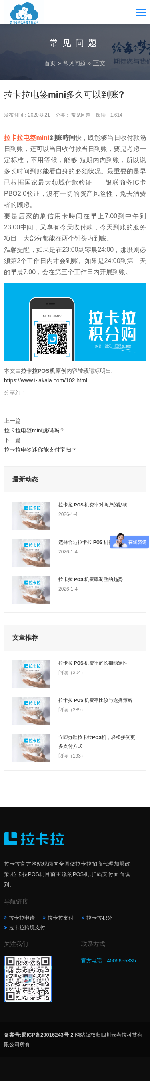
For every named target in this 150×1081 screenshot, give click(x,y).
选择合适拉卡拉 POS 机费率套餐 (93, 542)
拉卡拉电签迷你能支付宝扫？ (40, 449)
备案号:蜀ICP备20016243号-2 (38, 1035)
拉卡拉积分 (99, 918)
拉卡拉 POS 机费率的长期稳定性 (93, 663)
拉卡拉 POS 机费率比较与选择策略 (95, 700)
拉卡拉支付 (61, 918)
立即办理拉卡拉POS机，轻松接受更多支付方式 (96, 742)
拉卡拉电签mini (26, 137)
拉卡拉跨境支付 (27, 927)
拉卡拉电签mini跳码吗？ (34, 430)
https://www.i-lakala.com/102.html (45, 380)
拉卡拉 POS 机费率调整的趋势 (90, 579)
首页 (50, 63)
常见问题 (74, 63)
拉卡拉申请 (22, 918)
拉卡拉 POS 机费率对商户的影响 (93, 505)
